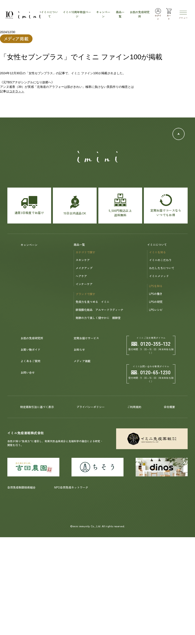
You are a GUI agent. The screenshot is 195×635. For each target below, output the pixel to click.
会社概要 (169, 407)
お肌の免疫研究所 (32, 338)
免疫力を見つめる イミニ (92, 302)
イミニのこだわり (160, 260)
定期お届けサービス (86, 338)
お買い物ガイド (30, 349)
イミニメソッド (159, 276)
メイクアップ (84, 268)
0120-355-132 (151, 343)
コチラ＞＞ (16, 91)
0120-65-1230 (151, 372)
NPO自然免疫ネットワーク (71, 487)
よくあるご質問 (30, 361)
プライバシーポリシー (90, 407)
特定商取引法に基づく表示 (37, 407)
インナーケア (84, 284)
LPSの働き (155, 294)
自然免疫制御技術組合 (21, 487)
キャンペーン (29, 245)
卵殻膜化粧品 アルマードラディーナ (100, 310)
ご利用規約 (134, 407)
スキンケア (83, 260)
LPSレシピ (155, 310)
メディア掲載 (82, 361)
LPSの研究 (155, 302)
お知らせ (79, 349)
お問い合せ (28, 372)
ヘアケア (81, 276)
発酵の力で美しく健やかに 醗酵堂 (98, 318)
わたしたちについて (161, 268)
